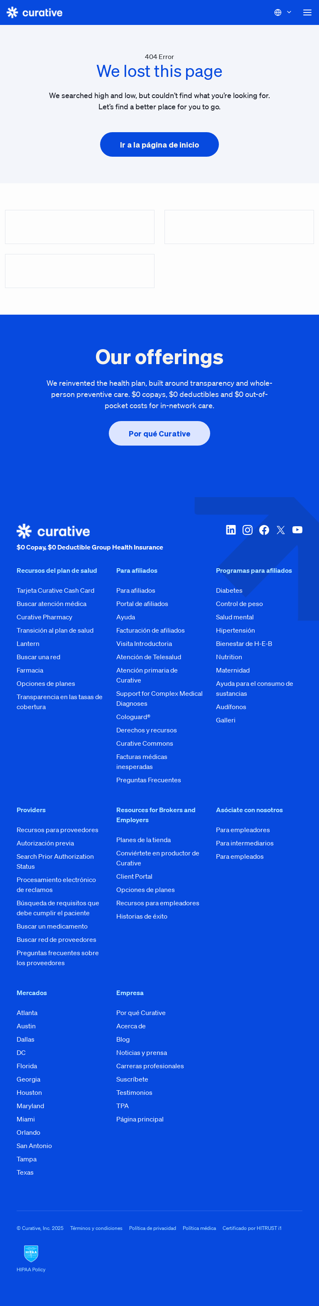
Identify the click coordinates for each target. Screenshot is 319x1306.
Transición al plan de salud (55, 630)
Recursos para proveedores (57, 829)
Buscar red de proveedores (56, 939)
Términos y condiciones (96, 1228)
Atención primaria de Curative (147, 675)
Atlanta (27, 1012)
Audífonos (231, 706)
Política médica (199, 1228)
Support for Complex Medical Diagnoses (159, 698)
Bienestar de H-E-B (244, 643)
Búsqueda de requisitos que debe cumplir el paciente (58, 908)
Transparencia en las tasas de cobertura (60, 701)
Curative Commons (144, 743)
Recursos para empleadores (157, 903)
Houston (29, 1092)
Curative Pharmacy (44, 617)
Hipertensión (235, 630)
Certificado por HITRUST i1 (252, 1228)
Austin (26, 1026)
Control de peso (239, 603)
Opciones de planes (46, 683)
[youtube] (297, 538)
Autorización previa (45, 843)
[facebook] (264, 538)
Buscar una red (38, 657)
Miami (26, 1119)
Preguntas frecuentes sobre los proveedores (58, 958)
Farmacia (30, 670)
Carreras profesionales (150, 1066)
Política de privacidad (152, 1228)
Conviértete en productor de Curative (157, 858)
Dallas (25, 1039)
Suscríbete (132, 1079)
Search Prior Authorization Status (55, 861)
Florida (27, 1066)
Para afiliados (135, 590)
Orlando (28, 1132)
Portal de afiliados (142, 603)
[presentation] (159, 144)
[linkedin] (231, 538)
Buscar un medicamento (52, 926)
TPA (122, 1105)
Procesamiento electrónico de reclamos (56, 884)
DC (21, 1052)
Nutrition (229, 657)
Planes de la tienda (143, 839)
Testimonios (134, 1092)
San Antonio (34, 1145)
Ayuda (125, 617)
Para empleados (240, 856)
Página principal (140, 1119)
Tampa (27, 1159)
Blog (123, 1039)
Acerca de (131, 1026)
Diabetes (229, 590)
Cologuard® (133, 716)
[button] (307, 12)
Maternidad (233, 670)
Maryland (30, 1105)
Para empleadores (243, 829)
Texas (25, 1172)
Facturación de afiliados (150, 630)
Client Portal (134, 876)
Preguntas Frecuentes (148, 780)
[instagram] (248, 538)
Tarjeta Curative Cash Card (55, 590)
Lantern (28, 643)
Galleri (226, 720)
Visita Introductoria (144, 643)
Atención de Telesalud (148, 657)
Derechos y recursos (146, 730)
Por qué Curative (141, 1012)
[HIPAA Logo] (159, 1259)
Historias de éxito (141, 916)
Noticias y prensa (141, 1052)
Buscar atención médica (51, 603)
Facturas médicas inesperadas (141, 761)
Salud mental (235, 617)
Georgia (28, 1079)
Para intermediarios (245, 843)
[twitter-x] (281, 538)
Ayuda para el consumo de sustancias (254, 688)
